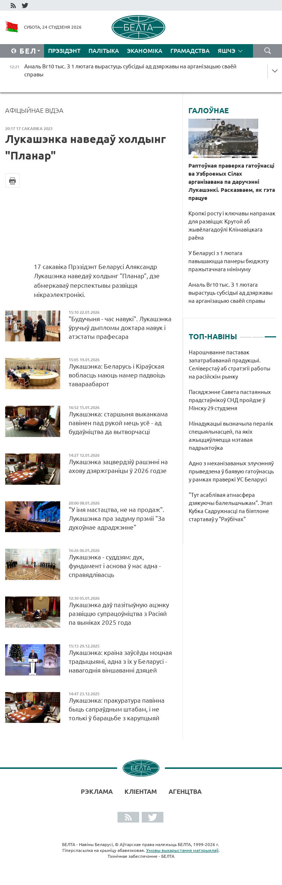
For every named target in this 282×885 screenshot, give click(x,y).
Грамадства (190, 50)
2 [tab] (258, 333)
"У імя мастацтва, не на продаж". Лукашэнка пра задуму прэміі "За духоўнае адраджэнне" (117, 518)
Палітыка (103, 50)
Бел (28, 51)
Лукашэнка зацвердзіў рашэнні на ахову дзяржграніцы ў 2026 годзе (118, 466)
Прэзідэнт (64, 50)
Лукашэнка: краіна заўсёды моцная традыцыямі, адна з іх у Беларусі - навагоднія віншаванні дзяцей (120, 661)
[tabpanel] (232, 439)
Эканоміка (144, 50)
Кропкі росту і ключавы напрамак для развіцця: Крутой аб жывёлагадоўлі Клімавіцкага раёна (231, 225)
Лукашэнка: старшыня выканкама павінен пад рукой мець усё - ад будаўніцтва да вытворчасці (118, 423)
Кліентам (140, 791)
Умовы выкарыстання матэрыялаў (182, 850)
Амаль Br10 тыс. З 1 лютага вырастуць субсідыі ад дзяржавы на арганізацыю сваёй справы (230, 293)
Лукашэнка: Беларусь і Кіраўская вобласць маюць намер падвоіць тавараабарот (117, 375)
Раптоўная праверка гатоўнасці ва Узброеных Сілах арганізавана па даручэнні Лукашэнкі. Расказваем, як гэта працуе (231, 181)
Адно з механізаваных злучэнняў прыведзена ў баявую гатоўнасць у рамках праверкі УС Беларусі (231, 471)
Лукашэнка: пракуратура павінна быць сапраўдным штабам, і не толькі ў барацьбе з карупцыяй (116, 709)
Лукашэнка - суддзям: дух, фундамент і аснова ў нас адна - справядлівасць (115, 565)
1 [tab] (245, 333)
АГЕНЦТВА (185, 791)
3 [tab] (270, 333)
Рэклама (97, 791)
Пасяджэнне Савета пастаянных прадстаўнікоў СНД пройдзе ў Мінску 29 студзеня (230, 400)
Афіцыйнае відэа (34, 110)
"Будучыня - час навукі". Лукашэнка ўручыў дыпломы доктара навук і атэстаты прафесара (120, 327)
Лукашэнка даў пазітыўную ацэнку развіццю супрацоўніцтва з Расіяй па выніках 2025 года (119, 613)
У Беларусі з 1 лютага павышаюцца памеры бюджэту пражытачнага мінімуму (228, 261)
